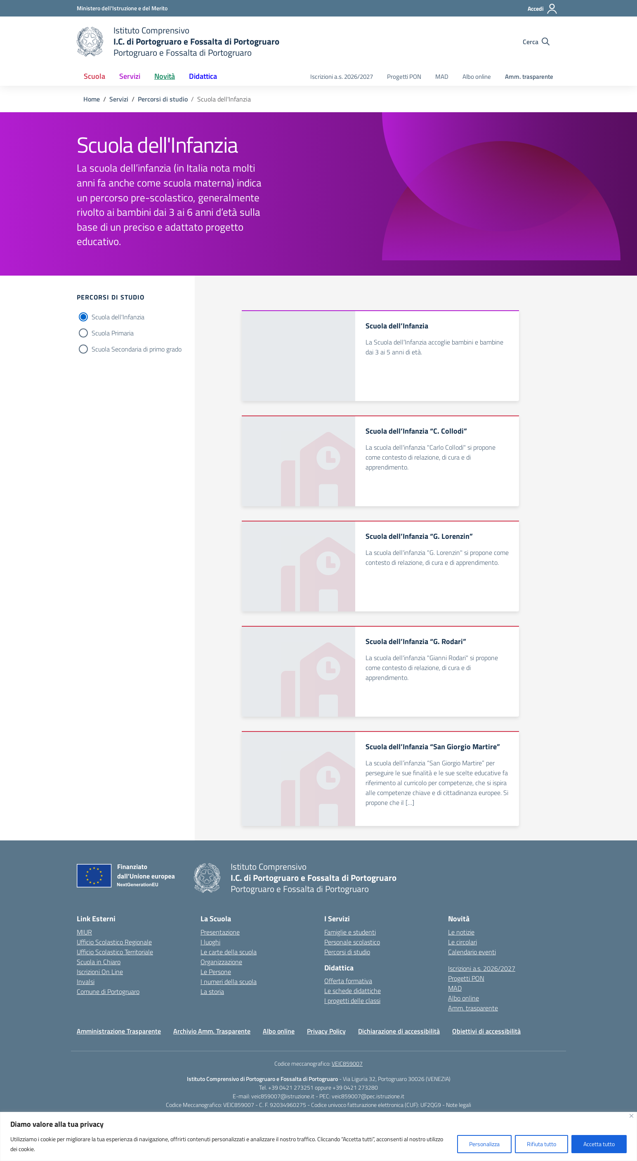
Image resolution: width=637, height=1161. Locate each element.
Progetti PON (404, 76)
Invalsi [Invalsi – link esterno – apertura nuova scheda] (85, 981)
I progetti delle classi (352, 1000)
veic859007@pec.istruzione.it (368, 1096)
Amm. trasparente (529, 76)
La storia (212, 991)
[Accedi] (542, 8)
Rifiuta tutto (541, 1144)
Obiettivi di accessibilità (486, 1031)
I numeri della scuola (229, 981)
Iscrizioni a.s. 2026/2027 (341, 76)
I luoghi (210, 942)
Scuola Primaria (113, 333)
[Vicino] (631, 1116)
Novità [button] (164, 76)
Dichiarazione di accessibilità (399, 1031)
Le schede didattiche (352, 991)
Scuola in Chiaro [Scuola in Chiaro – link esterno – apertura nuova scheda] (98, 962)
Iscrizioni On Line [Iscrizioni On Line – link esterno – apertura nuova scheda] (100, 972)
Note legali (458, 1104)
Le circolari (462, 942)
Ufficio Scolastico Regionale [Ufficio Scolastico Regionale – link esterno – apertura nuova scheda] (114, 942)
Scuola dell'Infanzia (118, 317)
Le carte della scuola (229, 952)
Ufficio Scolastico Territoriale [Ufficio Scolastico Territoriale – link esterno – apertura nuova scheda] (115, 952)
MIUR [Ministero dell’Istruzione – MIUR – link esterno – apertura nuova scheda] (84, 932)
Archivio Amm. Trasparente (211, 1031)
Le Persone (216, 972)
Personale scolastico (352, 942)
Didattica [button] (203, 76)
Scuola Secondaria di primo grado (137, 349)
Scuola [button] (94, 76)
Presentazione (220, 932)
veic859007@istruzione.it (282, 1096)
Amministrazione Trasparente (119, 1031)
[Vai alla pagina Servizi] (118, 99)
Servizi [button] (129, 76)
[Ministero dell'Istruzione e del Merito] (122, 8)
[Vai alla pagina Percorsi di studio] (163, 99)
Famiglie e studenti (350, 932)
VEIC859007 (347, 1063)
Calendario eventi (472, 952)
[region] (318, 1136)
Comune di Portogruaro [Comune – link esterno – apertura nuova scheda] (108, 991)
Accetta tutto (599, 1144)
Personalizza (484, 1144)
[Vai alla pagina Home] (91, 99)
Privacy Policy (326, 1031)
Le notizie (461, 932)
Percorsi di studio (347, 952)
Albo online (476, 76)
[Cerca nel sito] (536, 41)
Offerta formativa (348, 981)
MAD (441, 76)
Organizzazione (221, 962)
